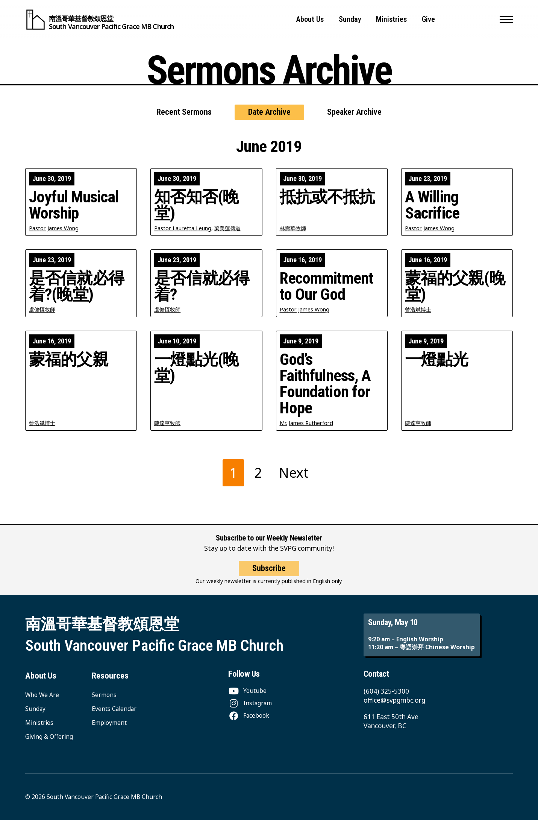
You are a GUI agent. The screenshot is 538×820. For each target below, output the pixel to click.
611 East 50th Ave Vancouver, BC (391, 721)
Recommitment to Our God (326, 286)
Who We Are (42, 695)
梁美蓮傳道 (227, 228)
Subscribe (269, 577)
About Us (310, 19)
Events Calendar (114, 709)
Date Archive (269, 112)
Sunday (350, 19)
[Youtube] (247, 690)
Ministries (391, 19)
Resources (110, 676)
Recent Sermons (184, 112)
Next (294, 472)
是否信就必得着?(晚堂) (76, 286)
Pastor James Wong (54, 228)
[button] (506, 19)
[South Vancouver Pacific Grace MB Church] (99, 19)
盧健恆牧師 (42, 309)
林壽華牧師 (293, 228)
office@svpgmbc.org (394, 700)
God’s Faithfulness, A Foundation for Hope (325, 383)
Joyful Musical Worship (73, 205)
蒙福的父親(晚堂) (455, 286)
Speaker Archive (354, 112)
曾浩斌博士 (418, 309)
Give (428, 19)
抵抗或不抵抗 (327, 197)
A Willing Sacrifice (432, 205)
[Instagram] (250, 703)
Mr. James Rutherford (306, 423)
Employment (109, 722)
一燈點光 (436, 359)
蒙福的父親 (68, 359)
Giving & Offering (49, 736)
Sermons (104, 695)
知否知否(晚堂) (196, 205)
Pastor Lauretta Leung (182, 228)
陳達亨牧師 (167, 423)
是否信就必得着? (201, 286)
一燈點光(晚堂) (196, 367)
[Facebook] (248, 715)
